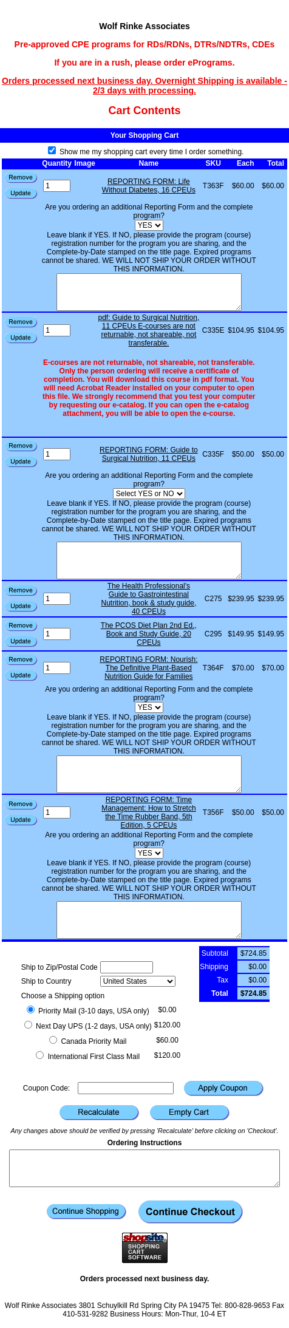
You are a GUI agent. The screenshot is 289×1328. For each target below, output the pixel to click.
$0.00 (167, 1010)
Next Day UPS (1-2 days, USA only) (88, 1026)
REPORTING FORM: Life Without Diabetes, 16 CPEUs (148, 185)
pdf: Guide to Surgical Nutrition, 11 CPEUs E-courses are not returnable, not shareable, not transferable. (149, 330)
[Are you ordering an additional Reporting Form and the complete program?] (149, 225)
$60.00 (167, 1040)
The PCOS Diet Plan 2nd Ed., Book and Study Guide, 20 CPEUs (149, 634)
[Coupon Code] (126, 1088)
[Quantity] (56, 186)
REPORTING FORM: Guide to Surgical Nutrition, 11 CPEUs (149, 454)
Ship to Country (46, 981)
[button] (21, 194)
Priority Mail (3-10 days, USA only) (88, 1011)
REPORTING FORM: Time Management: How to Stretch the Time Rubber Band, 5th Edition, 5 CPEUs (148, 812)
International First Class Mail (88, 1056)
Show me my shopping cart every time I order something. (146, 152)
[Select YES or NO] (149, 493)
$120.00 (167, 1025)
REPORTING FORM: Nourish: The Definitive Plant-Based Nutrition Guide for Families (148, 668)
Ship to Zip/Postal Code (59, 967)
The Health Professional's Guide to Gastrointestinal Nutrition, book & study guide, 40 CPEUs (149, 599)
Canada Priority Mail (87, 1041)
